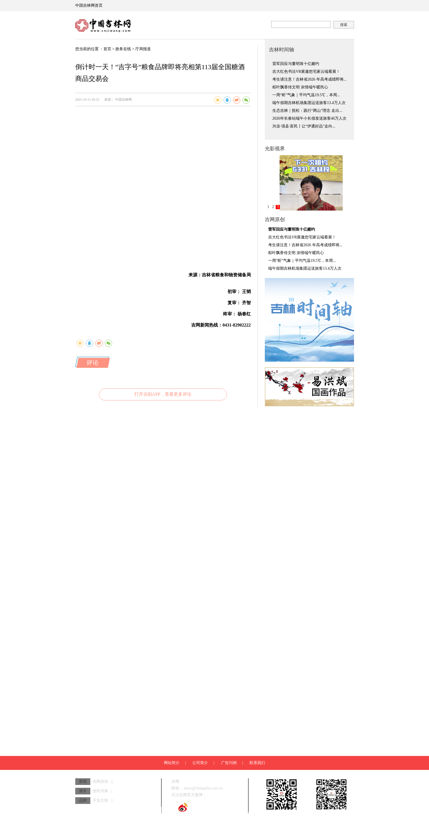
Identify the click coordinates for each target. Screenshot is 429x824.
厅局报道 (143, 49)
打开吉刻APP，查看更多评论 (163, 394)
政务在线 (123, 49)
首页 (107, 49)
